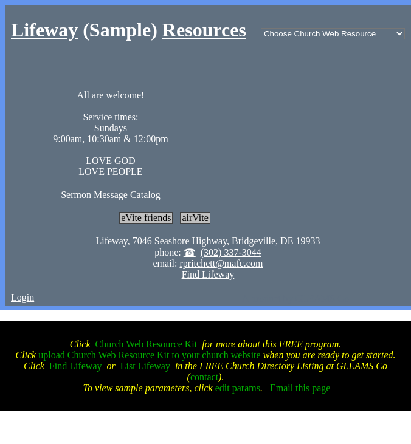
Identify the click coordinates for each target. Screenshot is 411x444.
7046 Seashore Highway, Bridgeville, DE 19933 (226, 241)
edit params (237, 388)
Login (22, 297)
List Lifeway (145, 366)
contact (204, 377)
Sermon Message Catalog (111, 195)
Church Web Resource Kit (146, 344)
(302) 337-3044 (231, 252)
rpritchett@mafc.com (221, 263)
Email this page (300, 388)
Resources (204, 30)
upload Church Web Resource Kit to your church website (149, 355)
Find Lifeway (208, 274)
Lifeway (44, 30)
